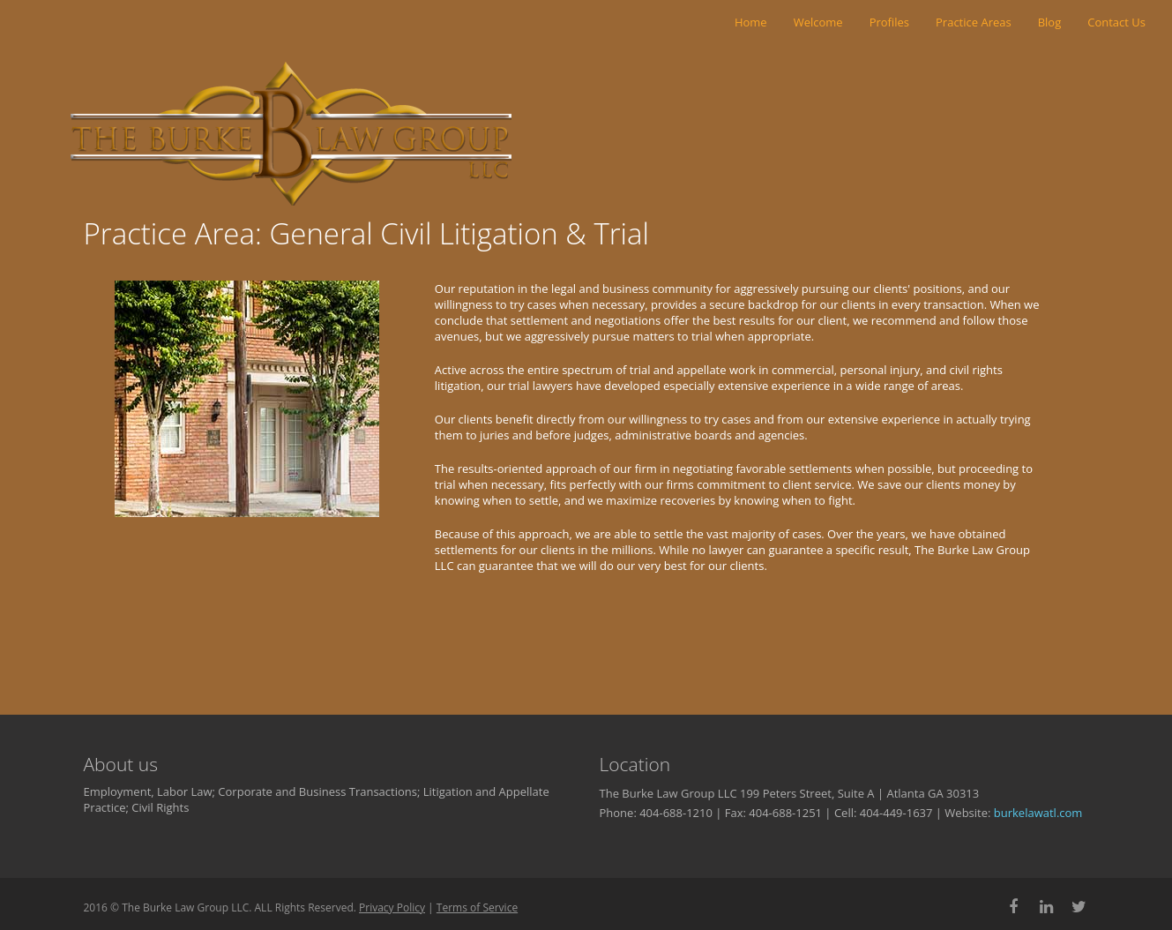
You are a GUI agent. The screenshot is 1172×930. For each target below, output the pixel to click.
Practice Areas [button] (974, 22)
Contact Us (1116, 22)
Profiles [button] (889, 22)
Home (751, 22)
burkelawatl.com (1038, 813)
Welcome (818, 22)
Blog (1050, 22)
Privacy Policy (392, 907)
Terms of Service (477, 907)
